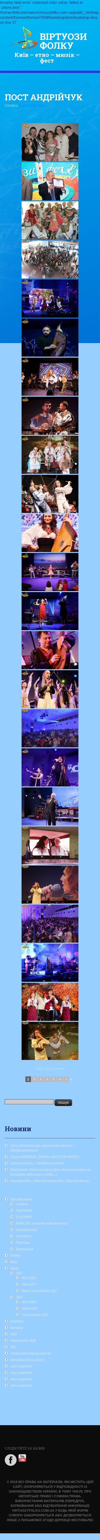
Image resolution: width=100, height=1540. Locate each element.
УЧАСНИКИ (24, 1216)
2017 (19, 1273)
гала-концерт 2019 (23, 1340)
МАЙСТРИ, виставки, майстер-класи (41, 1223)
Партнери (23, 1242)
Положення (24, 1210)
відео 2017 (29, 1284)
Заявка (15, 1255)
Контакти (16, 1327)
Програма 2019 (26, 1229)
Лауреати (17, 1321)
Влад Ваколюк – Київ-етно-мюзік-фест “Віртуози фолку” (50, 1180)
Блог (13, 1261)
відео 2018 (29, 1308)
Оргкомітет (24, 1236)
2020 (13, 1334)
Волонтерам (24, 1249)
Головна (11, 105)
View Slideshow (50, 1068)
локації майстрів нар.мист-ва (30, 1353)
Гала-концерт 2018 (35, 1314)
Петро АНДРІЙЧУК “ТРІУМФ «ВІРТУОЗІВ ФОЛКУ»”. (45, 1156)
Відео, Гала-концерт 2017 (39, 1290)
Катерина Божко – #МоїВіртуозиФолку (37, 1163)
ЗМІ (12, 1346)
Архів (14, 1268)
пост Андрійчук (21, 1366)
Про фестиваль (21, 1199)
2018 (19, 1297)
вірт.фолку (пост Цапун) (27, 1359)
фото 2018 (29, 1301)
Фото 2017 (29, 1277)
